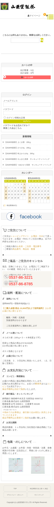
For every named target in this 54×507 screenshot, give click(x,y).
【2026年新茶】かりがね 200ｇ (18, 148)
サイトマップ (38, 495)
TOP (15, 488)
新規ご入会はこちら (12, 128)
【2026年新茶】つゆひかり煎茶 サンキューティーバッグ (28, 165)
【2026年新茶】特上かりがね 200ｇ (20, 153)
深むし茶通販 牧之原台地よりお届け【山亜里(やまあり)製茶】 (17, 5)
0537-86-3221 (40, 5)
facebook (27, 216)
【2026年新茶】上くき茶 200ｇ (18, 142)
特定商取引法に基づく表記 (39, 488)
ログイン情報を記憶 (14, 117)
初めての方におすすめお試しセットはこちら (27, 58)
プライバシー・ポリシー (15, 495)
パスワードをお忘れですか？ (16, 125)
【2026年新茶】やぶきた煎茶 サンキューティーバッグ (27, 159)
